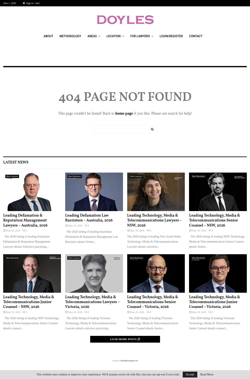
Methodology (70, 36)
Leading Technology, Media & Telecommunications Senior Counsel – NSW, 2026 (214, 220)
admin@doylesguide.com (129, 361)
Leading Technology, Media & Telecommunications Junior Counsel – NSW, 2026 (28, 302)
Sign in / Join (31, 3)
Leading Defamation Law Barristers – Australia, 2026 (89, 218)
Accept (190, 374)
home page (124, 113)
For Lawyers (140, 36)
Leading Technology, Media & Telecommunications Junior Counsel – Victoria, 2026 (214, 302)
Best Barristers (74, 176)
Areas (92, 36)
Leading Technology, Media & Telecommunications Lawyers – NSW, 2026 (154, 220)
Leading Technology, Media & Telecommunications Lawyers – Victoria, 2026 (92, 302)
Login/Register (171, 36)
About (48, 36)
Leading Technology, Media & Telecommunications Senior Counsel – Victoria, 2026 (152, 302)
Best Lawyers (12, 176)
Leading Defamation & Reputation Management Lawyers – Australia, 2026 (25, 220)
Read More (207, 374)
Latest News (15, 162)
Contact (196, 36)
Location (113, 36)
